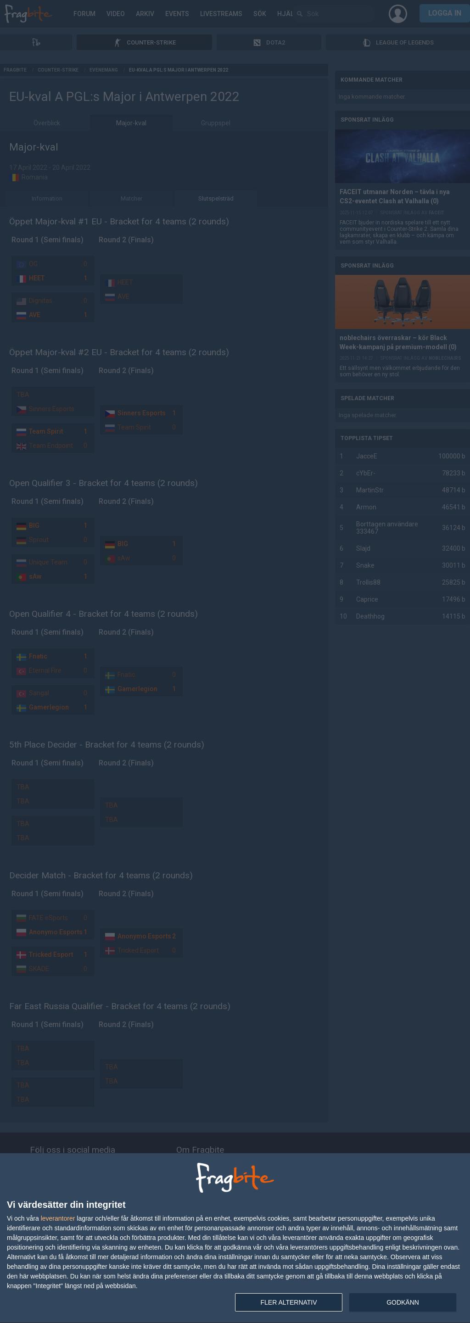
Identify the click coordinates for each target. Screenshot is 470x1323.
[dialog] (235, 1238)
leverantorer (58, 1218)
